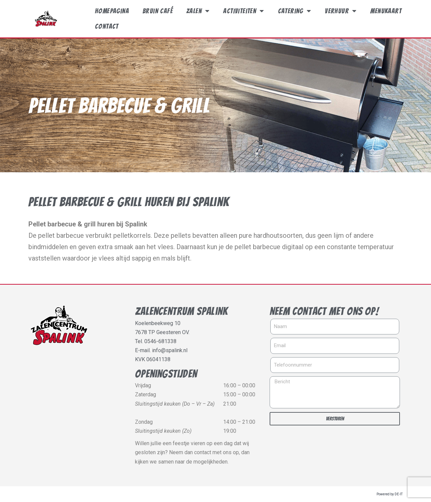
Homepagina (112, 11)
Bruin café (157, 11)
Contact (107, 26)
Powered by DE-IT (390, 494)
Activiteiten (243, 11)
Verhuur (341, 11)
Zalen (198, 11)
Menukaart (386, 11)
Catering (295, 11)
